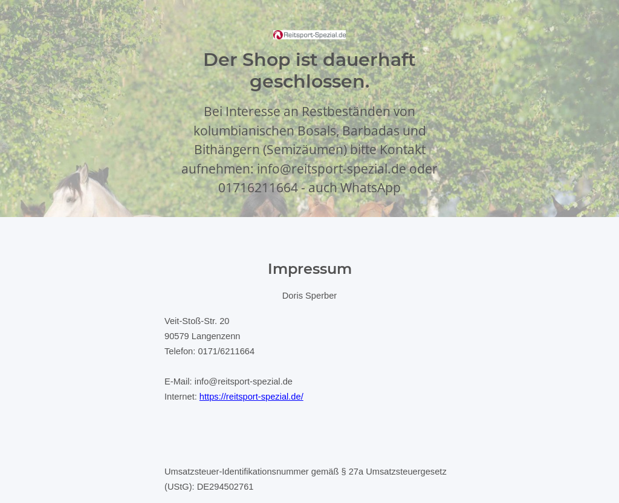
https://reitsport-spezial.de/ (251, 396)
